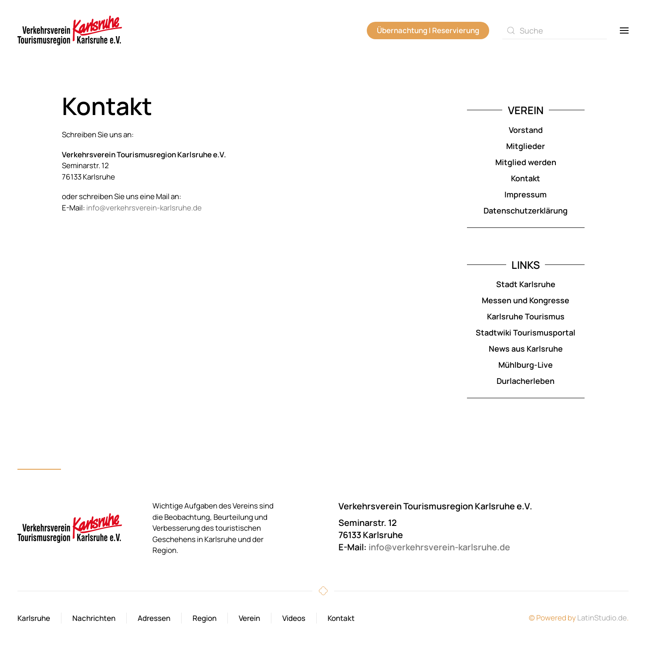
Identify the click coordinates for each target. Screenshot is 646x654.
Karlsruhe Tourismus (526, 316)
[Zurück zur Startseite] (69, 30)
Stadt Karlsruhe (525, 284)
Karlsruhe (33, 618)
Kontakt (525, 178)
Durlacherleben (526, 381)
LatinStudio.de (602, 618)
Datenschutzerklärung (526, 210)
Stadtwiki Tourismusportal (525, 332)
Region (204, 618)
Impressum (525, 194)
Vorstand (526, 130)
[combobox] (554, 30)
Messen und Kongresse (525, 300)
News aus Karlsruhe (526, 348)
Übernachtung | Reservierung (428, 30)
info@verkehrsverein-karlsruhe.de (144, 208)
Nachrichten (93, 618)
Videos (293, 618)
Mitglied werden (525, 162)
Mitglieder (525, 146)
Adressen (154, 618)
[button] (624, 30)
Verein (249, 618)
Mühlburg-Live (525, 364)
